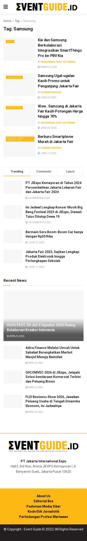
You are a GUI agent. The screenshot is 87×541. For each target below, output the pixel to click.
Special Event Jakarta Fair (16, 139)
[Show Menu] (5, 7)
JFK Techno (14, 77)
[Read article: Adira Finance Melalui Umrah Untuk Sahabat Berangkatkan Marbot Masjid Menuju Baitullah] (12, 352)
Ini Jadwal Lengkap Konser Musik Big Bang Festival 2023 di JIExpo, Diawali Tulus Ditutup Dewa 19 (54, 211)
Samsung (29, 21)
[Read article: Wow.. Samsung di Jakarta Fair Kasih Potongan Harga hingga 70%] (19, 115)
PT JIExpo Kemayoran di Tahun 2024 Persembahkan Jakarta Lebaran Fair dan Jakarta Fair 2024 (53, 187)
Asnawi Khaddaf (51, 92)
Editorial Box (43, 501)
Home (7, 21)
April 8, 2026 (15, 336)
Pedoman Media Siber (43, 506)
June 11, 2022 (47, 153)
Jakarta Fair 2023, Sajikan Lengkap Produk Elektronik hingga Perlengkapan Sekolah (52, 256)
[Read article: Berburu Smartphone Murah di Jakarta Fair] (19, 145)
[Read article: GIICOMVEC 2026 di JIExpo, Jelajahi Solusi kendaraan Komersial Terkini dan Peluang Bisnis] (12, 376)
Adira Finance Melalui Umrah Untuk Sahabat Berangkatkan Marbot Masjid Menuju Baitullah (53, 352)
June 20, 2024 (47, 97)
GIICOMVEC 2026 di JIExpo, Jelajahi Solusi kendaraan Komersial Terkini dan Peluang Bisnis (53, 377)
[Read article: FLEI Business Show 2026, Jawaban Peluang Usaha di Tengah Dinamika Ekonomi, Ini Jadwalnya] (12, 401)
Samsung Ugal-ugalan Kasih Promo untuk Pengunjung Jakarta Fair (58, 81)
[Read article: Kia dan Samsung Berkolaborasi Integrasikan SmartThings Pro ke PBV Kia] (19, 49)
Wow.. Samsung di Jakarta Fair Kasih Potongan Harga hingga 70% (60, 111)
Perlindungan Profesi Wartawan (43, 517)
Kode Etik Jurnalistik (43, 511)
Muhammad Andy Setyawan (58, 62)
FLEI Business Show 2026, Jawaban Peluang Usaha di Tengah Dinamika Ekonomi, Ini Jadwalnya (53, 401)
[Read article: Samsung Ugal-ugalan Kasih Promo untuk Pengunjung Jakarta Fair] (19, 84)
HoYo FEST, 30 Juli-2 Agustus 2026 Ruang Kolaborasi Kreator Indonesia (41, 327)
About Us (44, 496)
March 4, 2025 (47, 67)
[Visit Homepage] (46, 7)
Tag (17, 21)
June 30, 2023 (47, 128)
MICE (10, 41)
